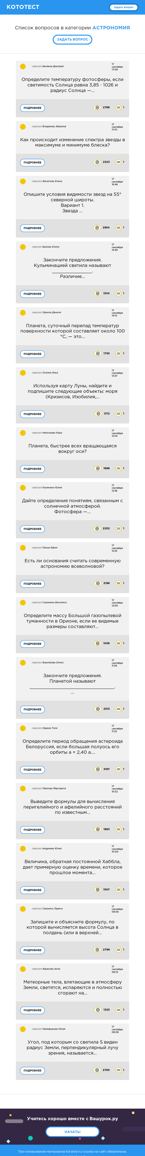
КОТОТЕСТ (23, 7)
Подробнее (32, 108)
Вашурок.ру (103, 1119)
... (72, 683)
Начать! (73, 1132)
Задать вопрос (124, 7)
